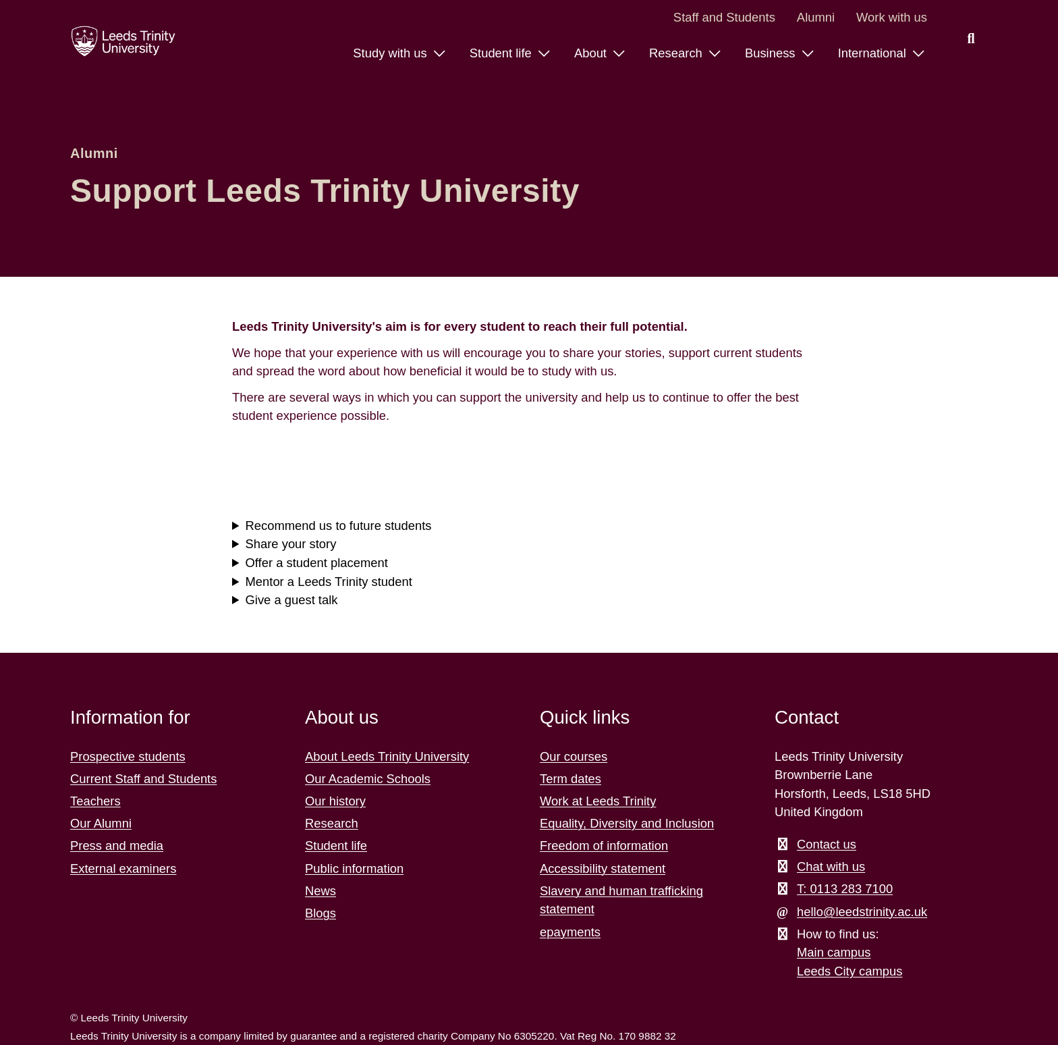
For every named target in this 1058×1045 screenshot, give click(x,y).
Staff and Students (724, 17)
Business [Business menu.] (772, 53)
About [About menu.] (592, 53)
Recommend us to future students (339, 525)
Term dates (570, 779)
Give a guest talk (292, 600)
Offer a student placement (317, 563)
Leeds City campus (849, 971)
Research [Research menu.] (677, 53)
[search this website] (971, 39)
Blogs (320, 913)
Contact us (826, 844)
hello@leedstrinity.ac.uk (862, 912)
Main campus (833, 952)
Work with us (891, 17)
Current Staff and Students (143, 779)
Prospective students (128, 756)
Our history (335, 801)
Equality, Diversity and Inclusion (627, 823)
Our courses (573, 756)
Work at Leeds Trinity (598, 801)
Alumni (816, 17)
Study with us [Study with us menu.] (391, 53)
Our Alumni (101, 823)
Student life (336, 845)
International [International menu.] (874, 53)
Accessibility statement (602, 868)
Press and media (116, 845)
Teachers (95, 801)
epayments (570, 932)
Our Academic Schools (367, 779)
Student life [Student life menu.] (502, 53)
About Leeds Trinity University (387, 756)
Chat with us (831, 866)
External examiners (123, 868)
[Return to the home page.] (123, 41)
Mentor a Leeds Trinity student (329, 581)
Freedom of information (604, 845)
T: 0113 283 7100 (845, 889)
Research (331, 823)
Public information (354, 868)
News (320, 891)
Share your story (291, 544)
